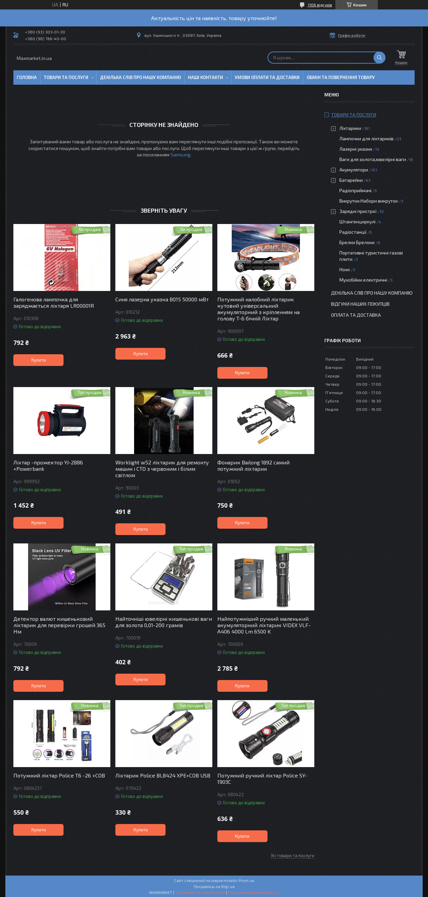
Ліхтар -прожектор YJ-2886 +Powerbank (48, 465)
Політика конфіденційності (253, 892)
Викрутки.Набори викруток (368, 201)
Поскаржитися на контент (200, 892)
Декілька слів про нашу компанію (140, 77)
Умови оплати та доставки (267, 77)
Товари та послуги (66, 77)
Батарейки (351, 180)
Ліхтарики (350, 128)
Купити (38, 360)
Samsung (180, 154)
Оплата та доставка (356, 315)
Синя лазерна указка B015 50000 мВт (162, 299)
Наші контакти (205, 77)
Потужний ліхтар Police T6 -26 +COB (59, 775)
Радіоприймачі (355, 190)
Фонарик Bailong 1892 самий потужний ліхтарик (253, 465)
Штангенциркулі (357, 221)
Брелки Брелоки (356, 242)
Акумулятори (353, 169)
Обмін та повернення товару (341, 77)
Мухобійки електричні (363, 280)
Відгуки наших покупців (360, 304)
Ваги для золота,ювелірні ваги (372, 159)
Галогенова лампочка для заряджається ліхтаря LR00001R (53, 302)
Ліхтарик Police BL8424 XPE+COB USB (162, 775)
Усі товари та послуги (292, 855)
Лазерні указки (355, 149)
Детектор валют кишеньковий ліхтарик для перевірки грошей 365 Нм (59, 624)
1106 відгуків (320, 4)
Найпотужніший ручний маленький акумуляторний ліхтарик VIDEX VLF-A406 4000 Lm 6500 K (264, 624)
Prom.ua (246, 880)
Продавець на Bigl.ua (214, 886)
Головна (27, 77)
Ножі (344, 269)
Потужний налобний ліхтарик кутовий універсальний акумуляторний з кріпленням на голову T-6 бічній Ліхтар (258, 308)
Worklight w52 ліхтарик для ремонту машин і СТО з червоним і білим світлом (162, 468)
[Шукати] (379, 58)
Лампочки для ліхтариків (366, 138)
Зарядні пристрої (358, 211)
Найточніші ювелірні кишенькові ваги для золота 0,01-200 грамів (163, 621)
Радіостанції (352, 232)
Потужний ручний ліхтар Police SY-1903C (262, 778)
